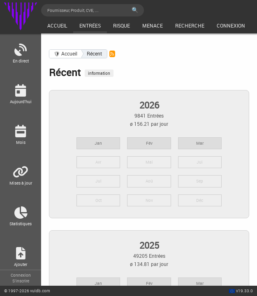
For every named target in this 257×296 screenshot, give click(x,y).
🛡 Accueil (65, 54)
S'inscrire (20, 281)
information (99, 73)
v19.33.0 (244, 291)
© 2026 (27, 291)
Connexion (21, 275)
